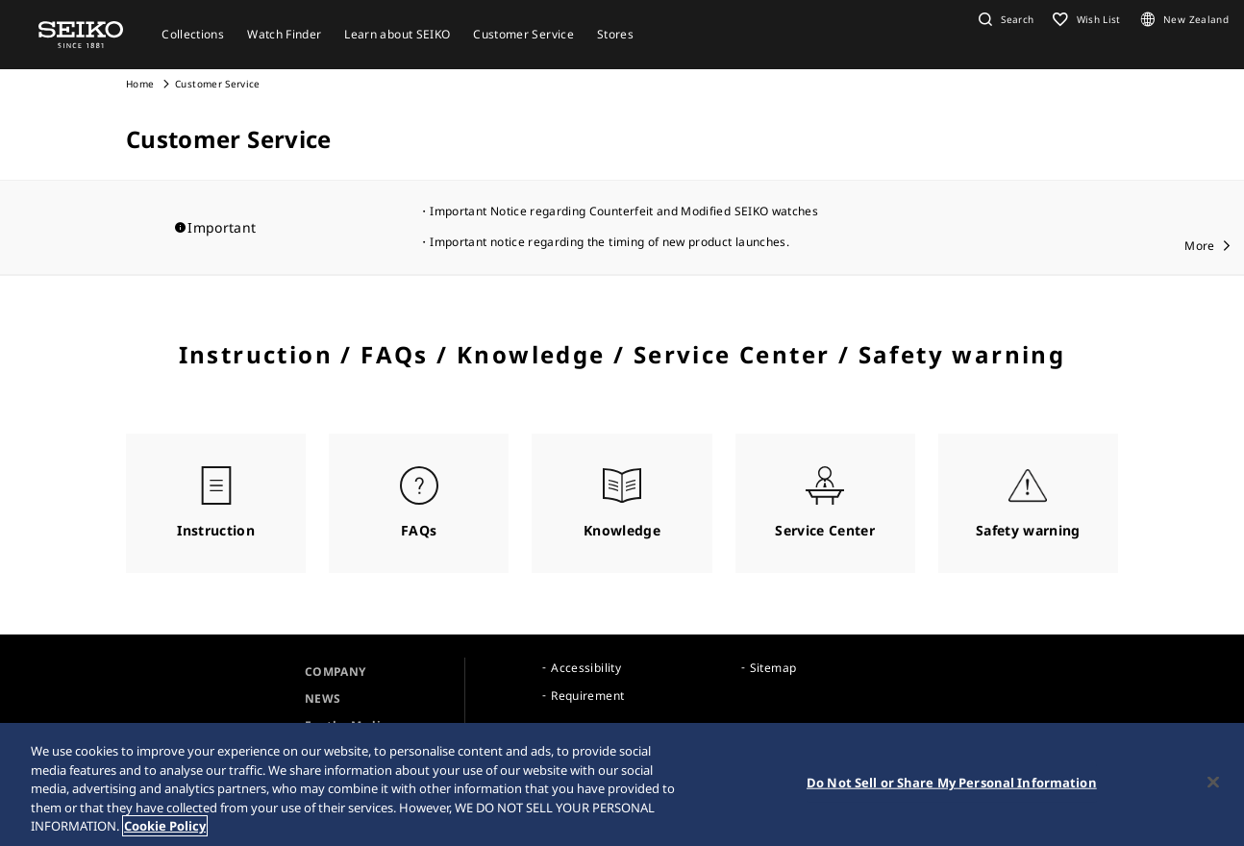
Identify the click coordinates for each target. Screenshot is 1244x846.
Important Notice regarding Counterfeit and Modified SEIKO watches (624, 211)
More (1199, 245)
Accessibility (586, 667)
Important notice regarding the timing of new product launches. (609, 242)
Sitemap (773, 667)
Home (140, 83)
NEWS (322, 698)
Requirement (587, 695)
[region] (622, 784)
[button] (1003, 19)
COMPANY (335, 671)
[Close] (1213, 782)
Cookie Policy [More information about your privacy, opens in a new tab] (165, 825)
